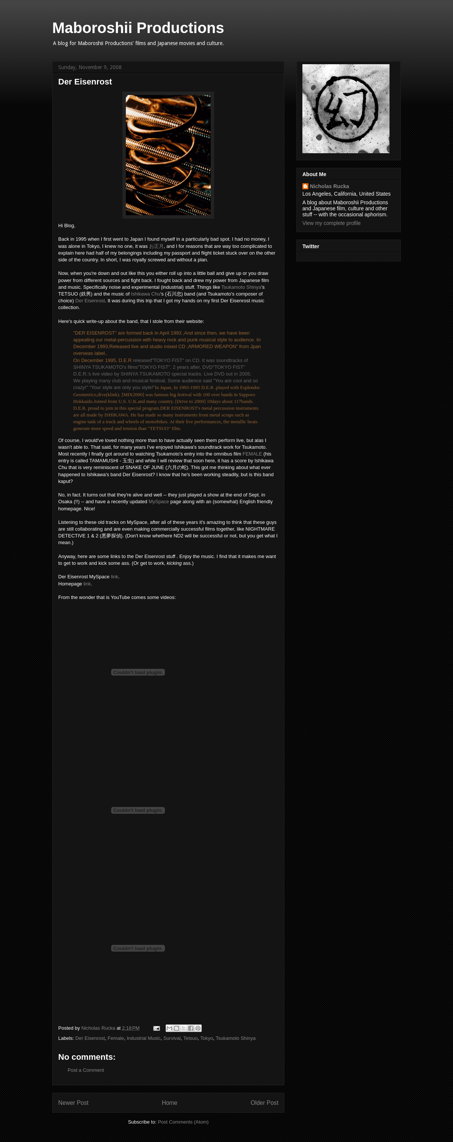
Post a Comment (86, 1070)
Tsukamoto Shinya (241, 287)
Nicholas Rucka (329, 186)
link (114, 576)
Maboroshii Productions (138, 28)
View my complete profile (331, 223)
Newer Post (73, 1103)
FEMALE (252, 454)
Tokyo (206, 1038)
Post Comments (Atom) (183, 1122)
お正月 (156, 246)
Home (170, 1103)
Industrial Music (143, 1038)
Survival (172, 1038)
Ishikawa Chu (145, 294)
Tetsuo (190, 1038)
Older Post (264, 1103)
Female (116, 1038)
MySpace (159, 501)
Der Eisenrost (90, 300)
